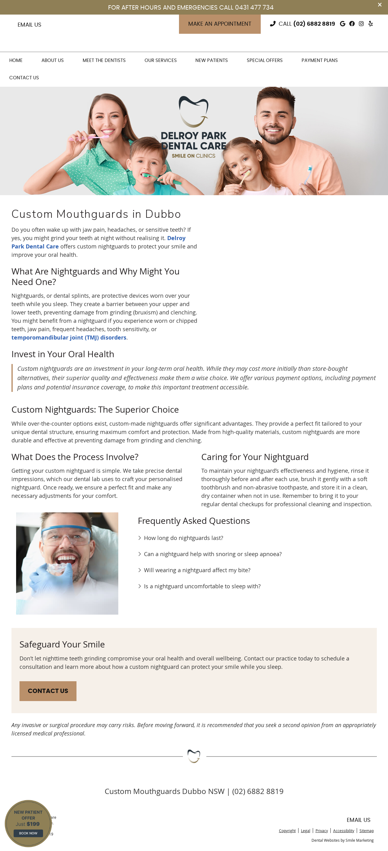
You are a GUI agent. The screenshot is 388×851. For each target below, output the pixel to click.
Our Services (161, 60)
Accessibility (343, 830)
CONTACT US (48, 691)
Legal (305, 830)
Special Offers (265, 60)
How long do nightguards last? (183, 538)
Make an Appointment (219, 24)
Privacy (322, 830)
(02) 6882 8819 (314, 24)
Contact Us (24, 78)
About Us (52, 60)
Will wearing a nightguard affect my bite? (197, 570)
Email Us (29, 25)
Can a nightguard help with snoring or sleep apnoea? (213, 554)
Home (16, 60)
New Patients (211, 60)
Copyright (287, 830)
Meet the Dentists (104, 60)
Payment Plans (320, 60)
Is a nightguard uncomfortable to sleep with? (202, 586)
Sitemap (367, 830)
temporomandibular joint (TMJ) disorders (68, 337)
